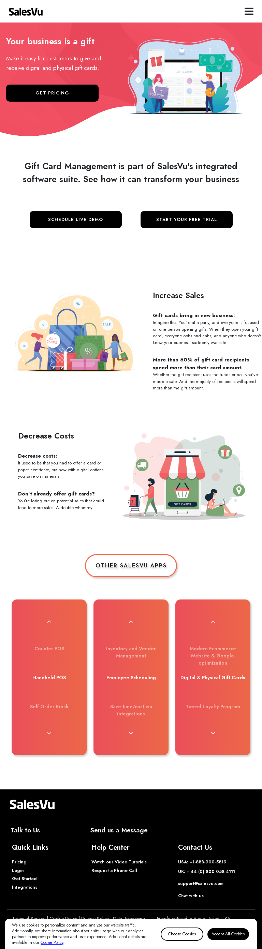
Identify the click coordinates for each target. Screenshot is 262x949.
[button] (49, 621)
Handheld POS (49, 677)
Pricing (19, 862)
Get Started (24, 878)
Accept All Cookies (228, 934)
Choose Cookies (182, 934)
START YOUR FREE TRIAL (186, 219)
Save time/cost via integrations (131, 710)
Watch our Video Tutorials (119, 862)
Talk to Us (25, 830)
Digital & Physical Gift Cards (212, 677)
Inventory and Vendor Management (131, 652)
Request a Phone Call (114, 870)
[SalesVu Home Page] (26, 11)
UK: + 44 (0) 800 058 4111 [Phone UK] (206, 871)
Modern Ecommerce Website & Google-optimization (213, 655)
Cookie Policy (52, 942)
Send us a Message (119, 830)
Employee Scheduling (131, 677)
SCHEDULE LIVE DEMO (75, 219)
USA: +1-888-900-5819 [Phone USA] (202, 862)
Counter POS (49, 648)
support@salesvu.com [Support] (200, 883)
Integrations (24, 887)
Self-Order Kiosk (49, 706)
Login (18, 870)
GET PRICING (52, 93)
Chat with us (191, 895)
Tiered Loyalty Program (213, 706)
